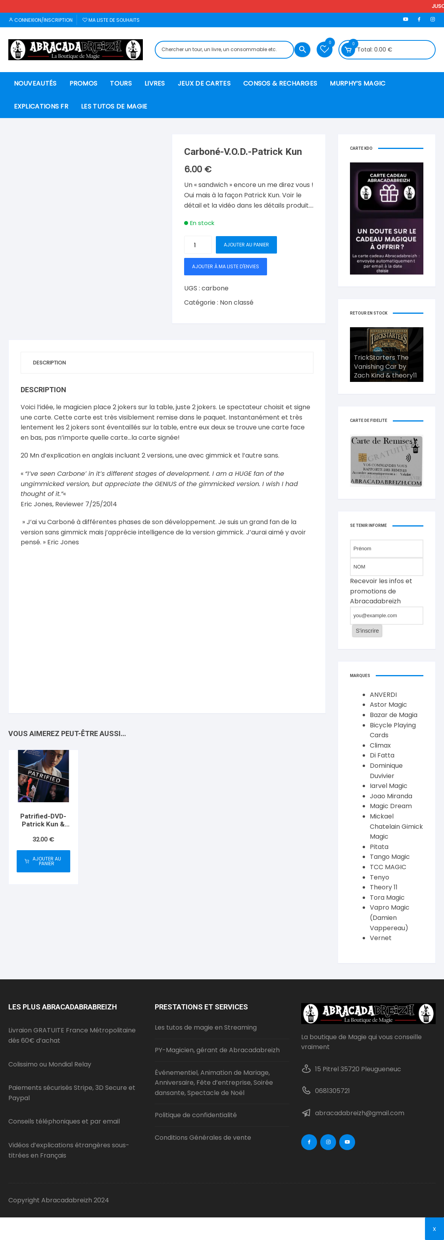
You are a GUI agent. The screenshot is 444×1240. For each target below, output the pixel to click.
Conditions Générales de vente (203, 1137)
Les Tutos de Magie (114, 106)
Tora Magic (387, 897)
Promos (83, 83)
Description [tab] (49, 362)
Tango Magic (390, 856)
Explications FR (41, 106)
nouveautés (35, 83)
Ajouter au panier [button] (43, 861)
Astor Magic (388, 704)
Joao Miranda (391, 796)
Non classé (237, 302)
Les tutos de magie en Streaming (206, 1027)
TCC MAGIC (388, 867)
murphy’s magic (357, 83)
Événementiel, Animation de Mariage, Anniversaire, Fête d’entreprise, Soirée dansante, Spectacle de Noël (214, 1082)
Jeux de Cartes (204, 83)
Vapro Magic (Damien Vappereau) (389, 917)
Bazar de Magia (393, 714)
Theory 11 (384, 887)
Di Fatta (382, 755)
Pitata (379, 846)
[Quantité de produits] (198, 245)
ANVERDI (383, 694)
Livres (154, 83)
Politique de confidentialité (196, 1115)
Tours (121, 83)
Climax (380, 745)
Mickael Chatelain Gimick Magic (396, 826)
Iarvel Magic (388, 785)
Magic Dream (391, 806)
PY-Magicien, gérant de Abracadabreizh (217, 1050)
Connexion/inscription (40, 20)
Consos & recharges (280, 83)
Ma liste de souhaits (111, 20)
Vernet (381, 937)
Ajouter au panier (246, 244)
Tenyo (379, 877)
